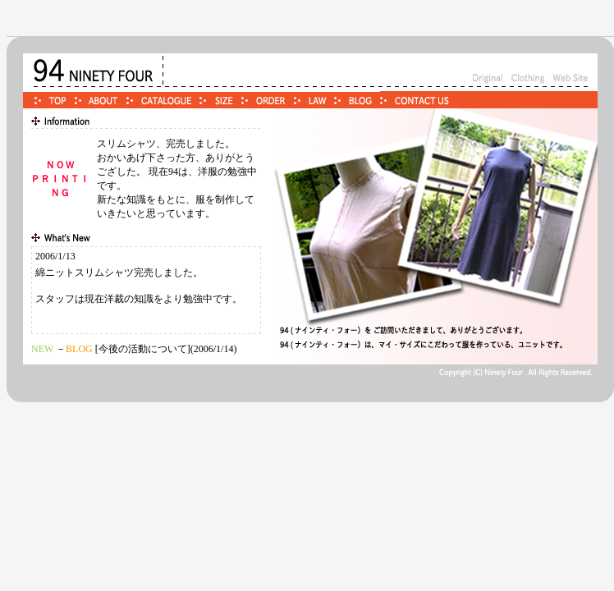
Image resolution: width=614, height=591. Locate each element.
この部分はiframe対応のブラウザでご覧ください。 (146, 290)
